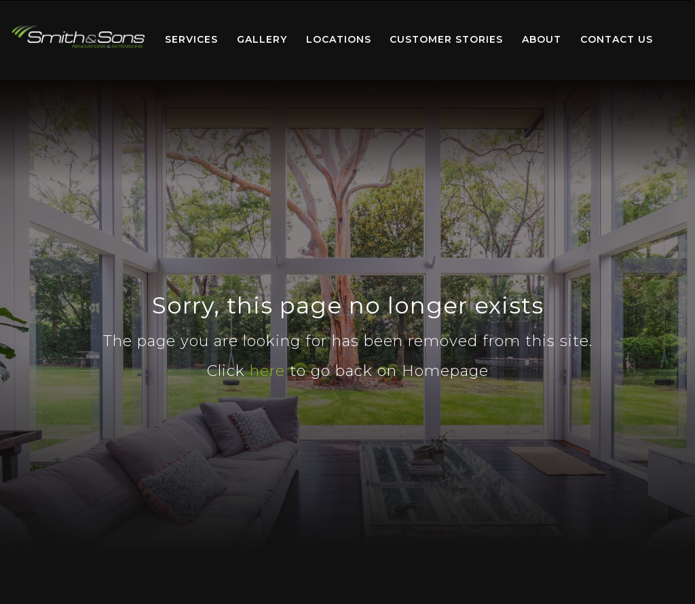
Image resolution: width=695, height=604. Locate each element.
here (267, 371)
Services (191, 39)
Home (78, 37)
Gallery (262, 39)
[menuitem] (78, 40)
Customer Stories (446, 39)
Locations (338, 39)
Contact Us (616, 39)
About (541, 39)
